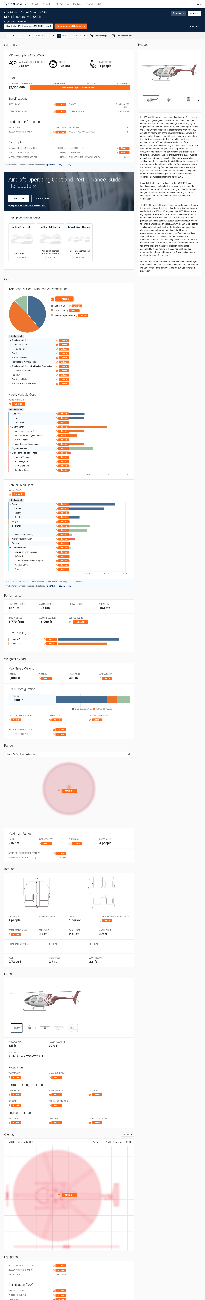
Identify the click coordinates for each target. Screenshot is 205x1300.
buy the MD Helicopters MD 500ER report (28, 205)
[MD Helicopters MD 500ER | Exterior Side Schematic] (59, 1028)
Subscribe (19, 198)
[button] (69, 787)
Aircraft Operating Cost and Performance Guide (15, 4)
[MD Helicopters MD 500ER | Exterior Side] (16, 1028)
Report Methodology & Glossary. (58, 165)
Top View (126, 1134)
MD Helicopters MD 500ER (20, 1142)
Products (77, 4)
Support (89, 4)
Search (35, 4)
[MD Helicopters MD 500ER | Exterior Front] (45, 1028)
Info (18, 414)
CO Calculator (62, 4)
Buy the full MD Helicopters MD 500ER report (28, 26)
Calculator (47, 4)
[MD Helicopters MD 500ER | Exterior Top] (30, 1028)
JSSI (99, 4)
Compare (194, 13)
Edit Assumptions (122, 35)
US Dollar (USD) (77, 36)
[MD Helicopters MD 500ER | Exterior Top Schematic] (73, 1028)
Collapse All (16, 336)
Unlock (61, 104)
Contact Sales (42, 198)
